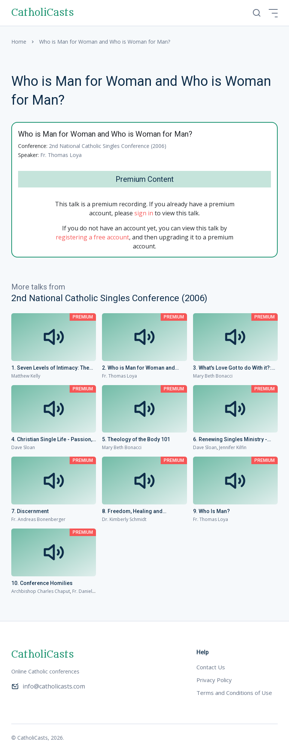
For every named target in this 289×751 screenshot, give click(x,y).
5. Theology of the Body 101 (136, 439)
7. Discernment (30, 511)
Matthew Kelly (25, 376)
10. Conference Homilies (42, 583)
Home (18, 41)
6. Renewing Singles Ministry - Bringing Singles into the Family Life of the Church (232, 439)
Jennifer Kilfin (232, 447)
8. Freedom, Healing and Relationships (132, 511)
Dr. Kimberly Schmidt (124, 519)
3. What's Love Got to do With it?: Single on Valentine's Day (232, 368)
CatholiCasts (42, 12)
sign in (143, 213)
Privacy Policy (214, 680)
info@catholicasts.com (48, 686)
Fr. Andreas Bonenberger (38, 519)
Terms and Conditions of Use (234, 692)
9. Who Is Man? (211, 511)
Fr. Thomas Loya (61, 154)
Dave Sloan (23, 447)
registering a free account (92, 237)
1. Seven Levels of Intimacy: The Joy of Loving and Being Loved (50, 368)
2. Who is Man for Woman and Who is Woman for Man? (138, 368)
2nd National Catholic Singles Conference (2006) (107, 145)
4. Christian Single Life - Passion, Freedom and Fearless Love (51, 439)
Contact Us (210, 667)
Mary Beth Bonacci (213, 376)
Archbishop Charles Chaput (40, 591)
